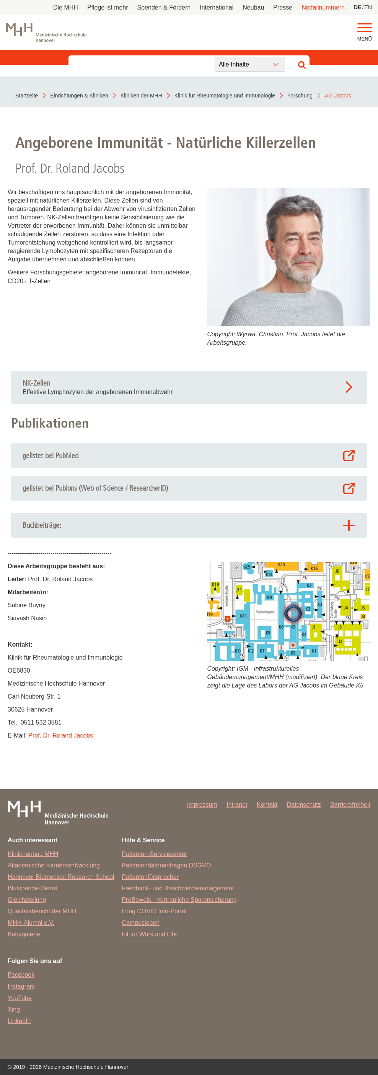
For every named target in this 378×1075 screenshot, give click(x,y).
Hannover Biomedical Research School (61, 877)
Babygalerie (24, 934)
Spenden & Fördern (164, 7)
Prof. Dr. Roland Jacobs (60, 735)
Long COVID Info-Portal (154, 911)
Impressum (202, 804)
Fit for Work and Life (149, 934)
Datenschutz (304, 804)
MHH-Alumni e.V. (31, 922)
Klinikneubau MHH (33, 854)
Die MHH (65, 7)
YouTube (20, 998)
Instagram (21, 986)
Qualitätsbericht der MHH (42, 911)
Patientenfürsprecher (150, 877)
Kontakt (267, 804)
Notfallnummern (323, 7)
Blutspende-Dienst (33, 888)
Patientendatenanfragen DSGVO (166, 865)
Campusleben (141, 922)
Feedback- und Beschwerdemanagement (178, 888)
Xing (14, 1009)
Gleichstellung (27, 900)
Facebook (21, 974)
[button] (364, 28)
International (216, 7)
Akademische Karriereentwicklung (54, 865)
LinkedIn (19, 1021)
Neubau (253, 7)
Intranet (236, 804)
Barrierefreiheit (350, 804)
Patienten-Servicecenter (154, 854)
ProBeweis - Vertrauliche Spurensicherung (179, 900)
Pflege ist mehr (107, 7)
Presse (282, 7)
